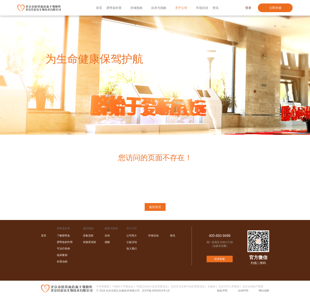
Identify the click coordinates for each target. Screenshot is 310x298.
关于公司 (181, 8)
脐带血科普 (114, 8)
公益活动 (131, 242)
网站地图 (264, 290)
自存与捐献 (158, 8)
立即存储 (275, 8)
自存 (107, 235)
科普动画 (62, 261)
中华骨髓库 (102, 286)
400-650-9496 (219, 236)
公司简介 (131, 235)
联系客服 (219, 259)
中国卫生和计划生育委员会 (152, 286)
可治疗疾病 (63, 248)
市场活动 (202, 8)
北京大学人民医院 (229, 286)
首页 (99, 8)
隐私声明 (222, 290)
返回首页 (155, 207)
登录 (248, 8)
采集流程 (88, 235)
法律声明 (243, 290)
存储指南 (136, 8)
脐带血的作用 (65, 242)
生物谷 (212, 286)
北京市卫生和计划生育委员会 (188, 286)
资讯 (215, 8)
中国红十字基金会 (123, 286)
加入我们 (131, 248)
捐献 (107, 242)
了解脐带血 (63, 235)
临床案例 (62, 255)
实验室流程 (89, 242)
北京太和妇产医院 (252, 286)
